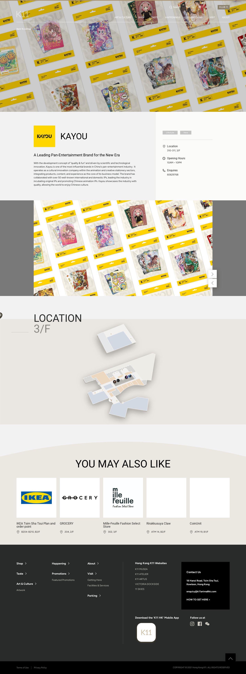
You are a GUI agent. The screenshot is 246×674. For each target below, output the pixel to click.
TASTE (154, 17)
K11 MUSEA (141, 569)
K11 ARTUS (141, 579)
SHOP (141, 17)
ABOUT (226, 17)
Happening (59, 563)
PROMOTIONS (195, 17)
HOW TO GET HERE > (198, 599)
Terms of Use (23, 668)
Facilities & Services (98, 585)
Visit (90, 573)
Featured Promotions (63, 580)
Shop (20, 563)
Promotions (59, 573)
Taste (20, 573)
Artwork (21, 590)
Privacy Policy (40, 668)
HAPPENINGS (172, 17)
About (91, 563)
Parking (190, 7)
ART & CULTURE (122, 17)
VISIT (212, 17)
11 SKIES (139, 589)
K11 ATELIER (141, 574)
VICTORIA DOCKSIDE (147, 584)
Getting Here (95, 580)
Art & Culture (25, 583)
